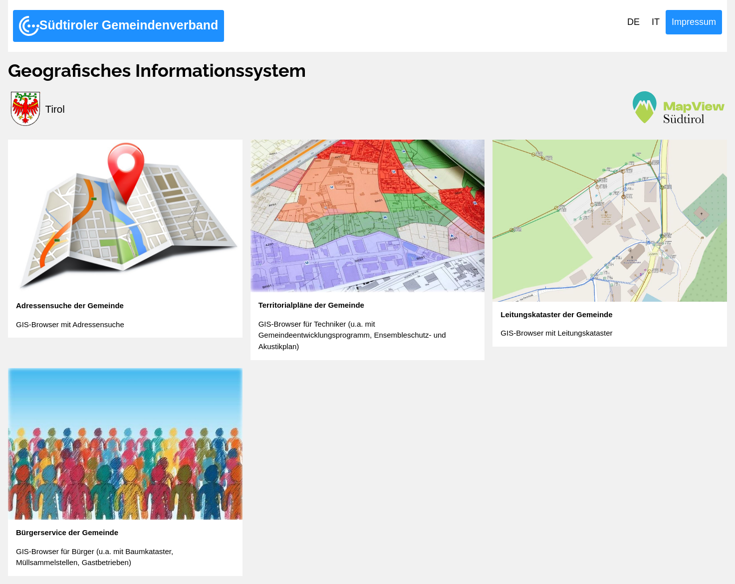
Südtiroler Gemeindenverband (118, 26)
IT (656, 22)
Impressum (694, 22)
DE (633, 22)
